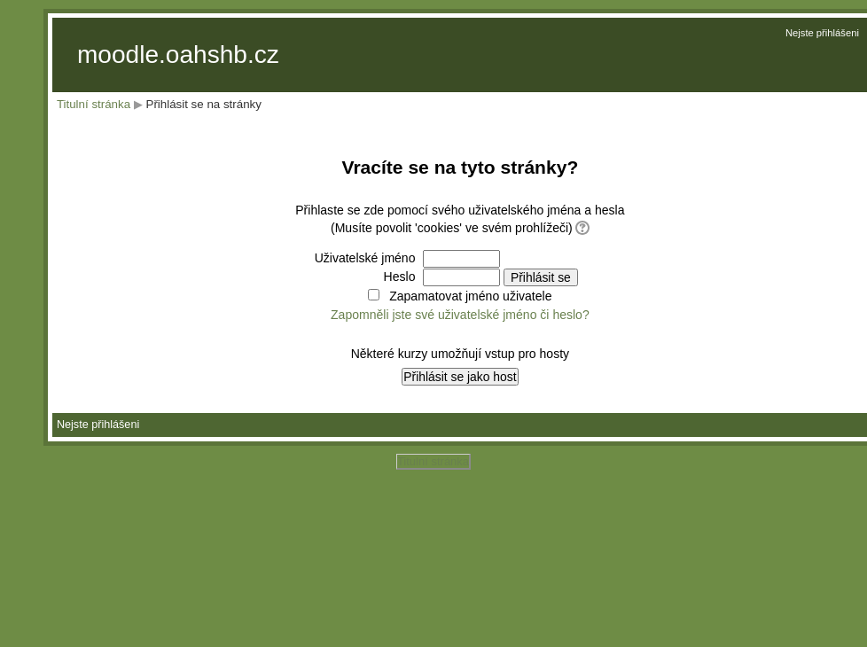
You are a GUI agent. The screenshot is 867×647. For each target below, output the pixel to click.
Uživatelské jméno (365, 258)
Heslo (400, 276)
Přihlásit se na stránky (204, 104)
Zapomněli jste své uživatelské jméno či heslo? (460, 315)
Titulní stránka (93, 104)
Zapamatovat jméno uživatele (470, 296)
